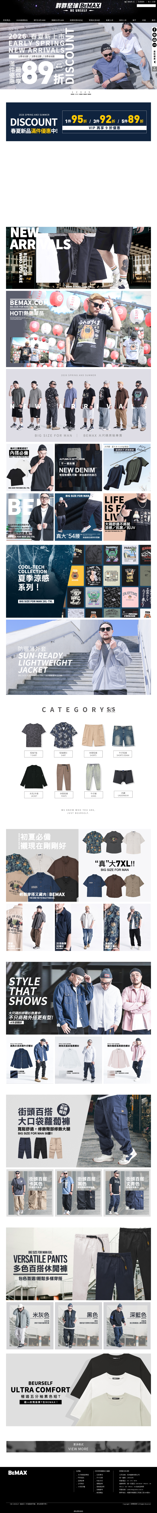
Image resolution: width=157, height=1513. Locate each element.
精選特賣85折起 (76, 20)
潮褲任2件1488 (57, 20)
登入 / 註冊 (151, 2)
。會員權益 (99, 1492)
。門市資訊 (80, 1478)
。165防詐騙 (80, 1487)
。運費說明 (99, 1484)
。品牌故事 (80, 1481)
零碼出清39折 (94, 20)
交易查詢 (141, 2)
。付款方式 (99, 1481)
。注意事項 (99, 1475)
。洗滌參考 (99, 1489)
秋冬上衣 (123, 20)
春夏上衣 (109, 20)
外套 (144, 20)
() (129, 2)
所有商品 (6, 20)
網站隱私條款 (78, 1511)
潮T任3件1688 (39, 20)
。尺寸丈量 (99, 1478)
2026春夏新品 (22, 20)
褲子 (134, 20)
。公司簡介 (80, 1484)
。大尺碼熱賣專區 (82, 1475)
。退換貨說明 (99, 1487)
